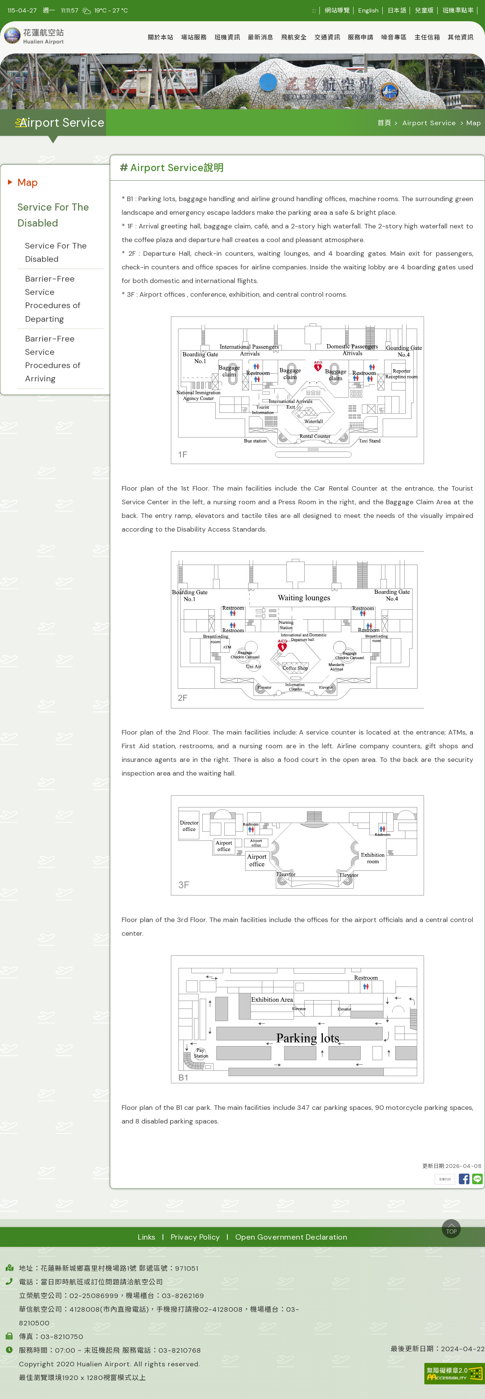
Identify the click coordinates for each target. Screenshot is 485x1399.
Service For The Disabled (53, 215)
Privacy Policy (195, 1237)
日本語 (397, 10)
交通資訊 (327, 37)
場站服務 (194, 37)
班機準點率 (458, 10)
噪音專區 (394, 37)
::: (314, 10)
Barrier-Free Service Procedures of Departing (52, 298)
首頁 (384, 122)
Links (147, 1237)
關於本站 (161, 37)
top (451, 1228)
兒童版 (424, 10)
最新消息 (261, 37)
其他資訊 (461, 37)
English (368, 10)
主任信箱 (427, 37)
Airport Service (429, 122)
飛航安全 (294, 37)
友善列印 (445, 1179)
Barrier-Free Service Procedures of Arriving (52, 358)
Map (27, 182)
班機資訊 (227, 37)
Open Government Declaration (291, 1237)
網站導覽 (337, 10)
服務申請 (361, 37)
